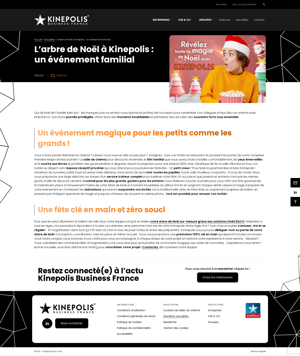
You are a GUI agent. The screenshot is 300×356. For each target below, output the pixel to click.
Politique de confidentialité (133, 328)
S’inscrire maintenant (218, 278)
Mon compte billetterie (245, 4)
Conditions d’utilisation (131, 310)
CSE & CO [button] (184, 20)
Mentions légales (258, 351)
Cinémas (224, 20)
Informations (125, 305)
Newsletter (221, 4)
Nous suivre (170, 305)
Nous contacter (72, 324)
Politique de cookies (129, 322)
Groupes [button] (205, 20)
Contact (259, 20)
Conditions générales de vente (136, 316)
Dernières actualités (176, 316)
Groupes (213, 322)
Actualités (242, 20)
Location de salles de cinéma (181, 310)
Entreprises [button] (161, 20)
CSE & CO (214, 316)
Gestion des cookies (176, 328)
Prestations (216, 305)
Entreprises (215, 310)
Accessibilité (124, 334)
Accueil (38, 39)
